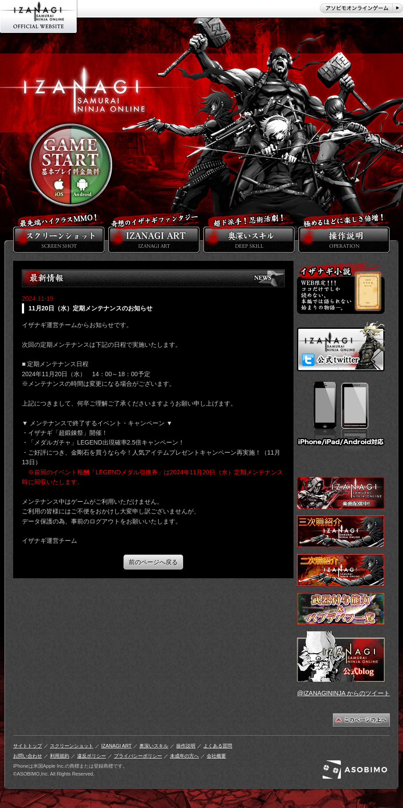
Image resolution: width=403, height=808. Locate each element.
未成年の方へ (184, 755)
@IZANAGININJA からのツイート (343, 693)
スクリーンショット (71, 745)
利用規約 (59, 755)
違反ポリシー (91, 755)
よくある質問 (217, 745)
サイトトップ (27, 745)
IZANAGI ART (116, 745)
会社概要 (216, 755)
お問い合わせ (27, 755)
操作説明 (185, 745)
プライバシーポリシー (138, 755)
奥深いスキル (153, 745)
